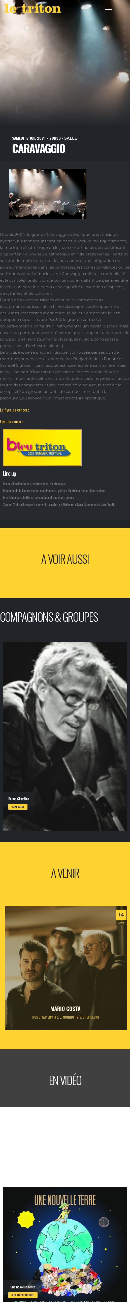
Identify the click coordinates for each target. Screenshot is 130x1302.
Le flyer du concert (14, 410)
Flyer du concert (11, 421)
